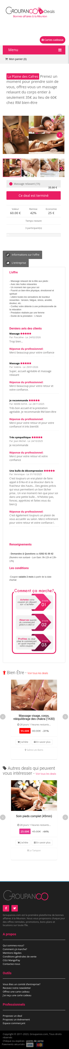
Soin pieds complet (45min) (34, 816)
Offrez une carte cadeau (16, 991)
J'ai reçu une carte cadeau (17, 995)
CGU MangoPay (11, 960)
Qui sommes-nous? (13, 945)
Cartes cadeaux (52, 40)
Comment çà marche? (15, 949)
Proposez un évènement (16, 1019)
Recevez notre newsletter (17, 988)
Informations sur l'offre (22, 255)
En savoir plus (42, 742)
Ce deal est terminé (33, 195)
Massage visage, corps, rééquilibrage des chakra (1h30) (34, 717)
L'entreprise (16, 263)
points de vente (35, 1041)
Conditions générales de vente (19, 956)
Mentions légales (12, 952)
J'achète (23, 742)
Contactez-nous (11, 964)
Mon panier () (17, 59)
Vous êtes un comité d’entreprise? (21, 984)
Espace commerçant (14, 1023)
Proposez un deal (12, 1015)
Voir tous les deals (38, 673)
